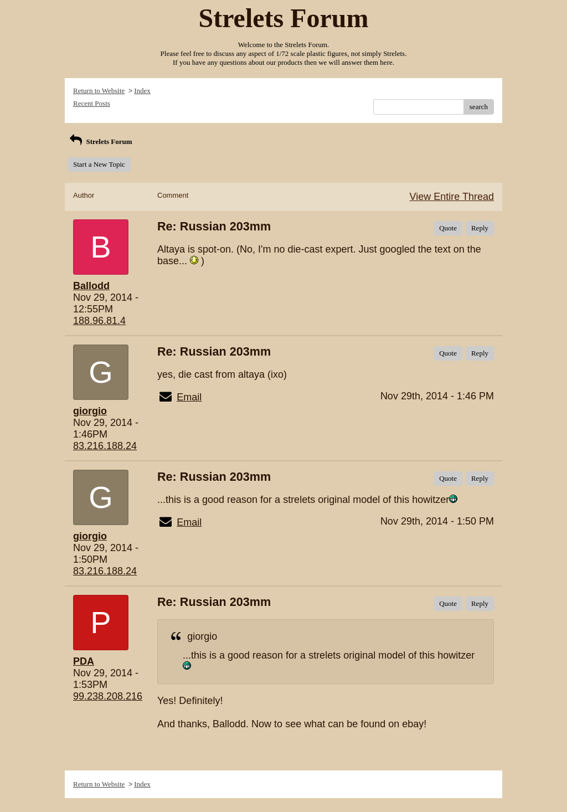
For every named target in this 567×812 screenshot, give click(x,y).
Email (189, 397)
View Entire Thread (452, 196)
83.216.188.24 (105, 445)
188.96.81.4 (99, 320)
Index (142, 90)
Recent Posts (91, 103)
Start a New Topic (99, 164)
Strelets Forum (100, 141)
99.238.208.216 (107, 696)
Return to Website (99, 90)
